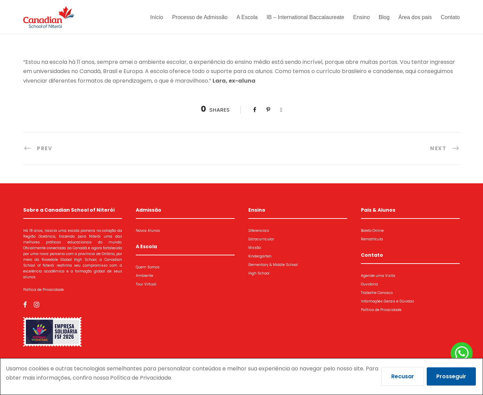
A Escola (247, 17)
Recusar (402, 376)
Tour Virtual (146, 284)
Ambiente (144, 275)
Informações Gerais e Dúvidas (387, 301)
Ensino (361, 17)
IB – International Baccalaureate (305, 17)
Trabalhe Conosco (377, 292)
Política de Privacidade (43, 289)
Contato (450, 17)
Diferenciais (258, 230)
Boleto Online (372, 230)
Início (156, 17)
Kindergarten (260, 256)
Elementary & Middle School (273, 264)
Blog (384, 17)
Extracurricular (261, 239)
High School (258, 273)
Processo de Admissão (200, 17)
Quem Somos (148, 267)
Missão (254, 247)
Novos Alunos (148, 230)
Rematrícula (372, 239)
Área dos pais (415, 17)
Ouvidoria (369, 284)
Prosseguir (451, 376)
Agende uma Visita (378, 275)
